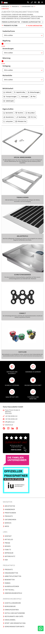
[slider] (2, 44)
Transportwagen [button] (10, 96)
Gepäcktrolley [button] (19, 92)
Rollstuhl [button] (7, 92)
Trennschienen (22, 197)
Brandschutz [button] (9, 117)
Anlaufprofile (22, 236)
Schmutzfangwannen (22, 275)
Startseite (5, 6)
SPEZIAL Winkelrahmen (22, 157)
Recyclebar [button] (30, 113)
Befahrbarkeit (8, 88)
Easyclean (23, 352)
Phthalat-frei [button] (20, 121)
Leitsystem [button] (8, 121)
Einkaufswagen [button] (34, 92)
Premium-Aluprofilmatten (11, 22)
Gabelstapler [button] (9, 101)
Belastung (6, 58)
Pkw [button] (33, 96)
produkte (15, 6)
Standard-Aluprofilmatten (30, 22)
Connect (22, 313)
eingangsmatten (27, 6)
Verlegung (6, 66)
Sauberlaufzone (9, 31)
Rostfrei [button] (19, 113)
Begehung (6, 40)
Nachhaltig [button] (21, 117)
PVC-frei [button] (32, 117)
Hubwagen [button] (23, 96)
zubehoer (5, 9)
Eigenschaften (8, 109)
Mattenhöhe (7, 75)
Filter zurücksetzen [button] (34, 25)
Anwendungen (8, 48)
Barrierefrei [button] (8, 113)
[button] (28, 2)
